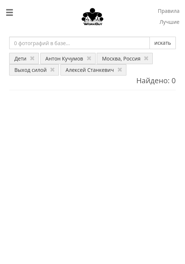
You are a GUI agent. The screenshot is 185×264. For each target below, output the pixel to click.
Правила (169, 10)
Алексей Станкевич (94, 69)
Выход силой (34, 69)
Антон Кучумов (68, 58)
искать (162, 42)
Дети (24, 58)
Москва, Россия (125, 58)
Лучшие (169, 21)
